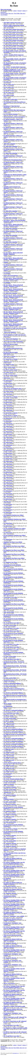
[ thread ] (19, 10)
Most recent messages (6, 9)
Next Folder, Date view (19, 13)
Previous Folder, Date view (7, 13)
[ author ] (15, 10)
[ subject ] (24, 10)
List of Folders (4, 14)
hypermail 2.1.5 (16, 1053)
